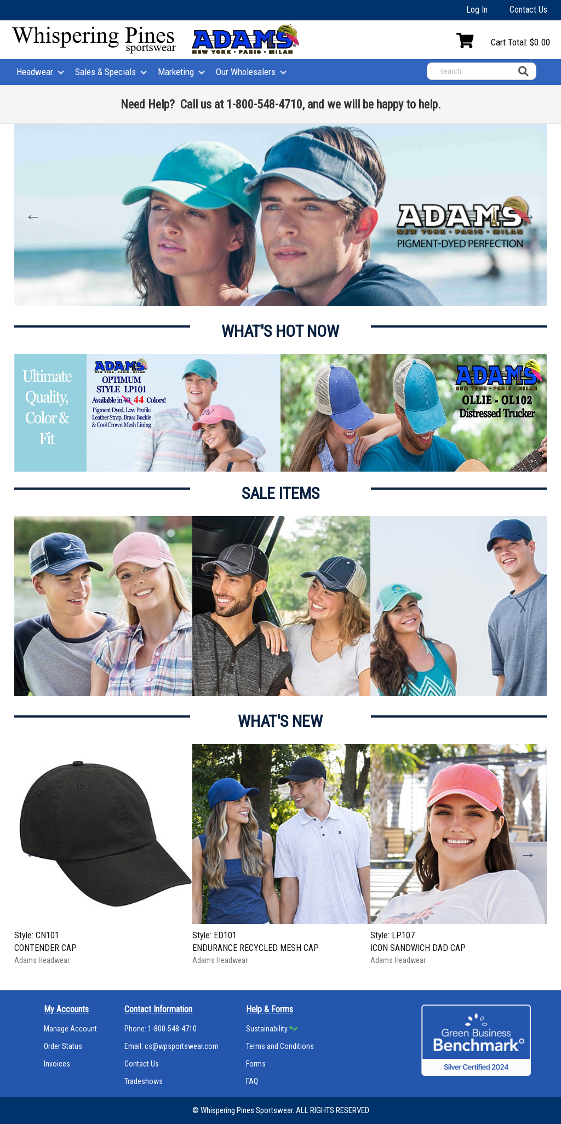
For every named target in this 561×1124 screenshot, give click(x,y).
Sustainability (267, 1028)
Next (528, 216)
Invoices (57, 1063)
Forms (256, 1063)
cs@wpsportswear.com (182, 1046)
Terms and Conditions (280, 1046)
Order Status (63, 1046)
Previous (33, 216)
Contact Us (528, 9)
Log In (477, 9)
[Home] (94, 40)
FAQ (252, 1081)
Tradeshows (143, 1081)
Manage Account (70, 1028)
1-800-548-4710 (172, 1028)
